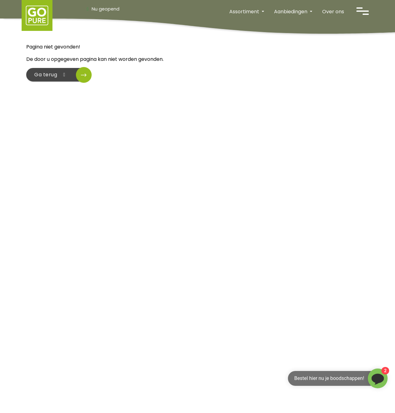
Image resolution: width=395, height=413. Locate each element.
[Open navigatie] (362, 11)
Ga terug (51, 74)
